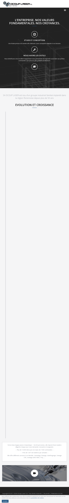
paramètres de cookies (37, 498)
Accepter (5, 501)
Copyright (5, 493)
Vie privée (46, 493)
